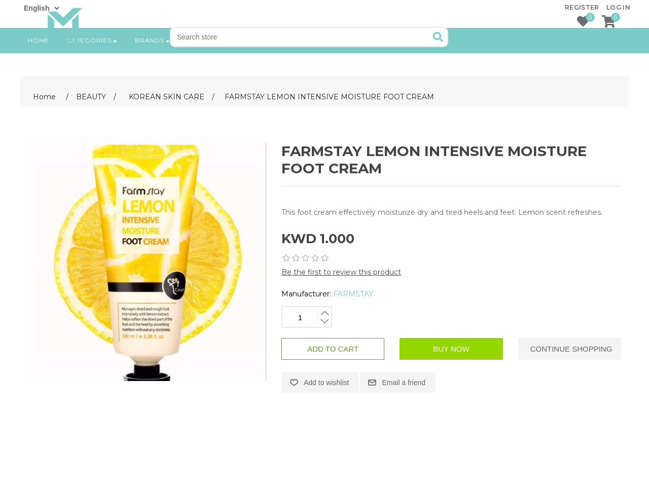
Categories (92, 73)
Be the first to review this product (341, 272)
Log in (618, 7)
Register (582, 7)
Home (38, 73)
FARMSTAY (353, 293)
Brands (152, 73)
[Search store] (300, 37)
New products (216, 73)
